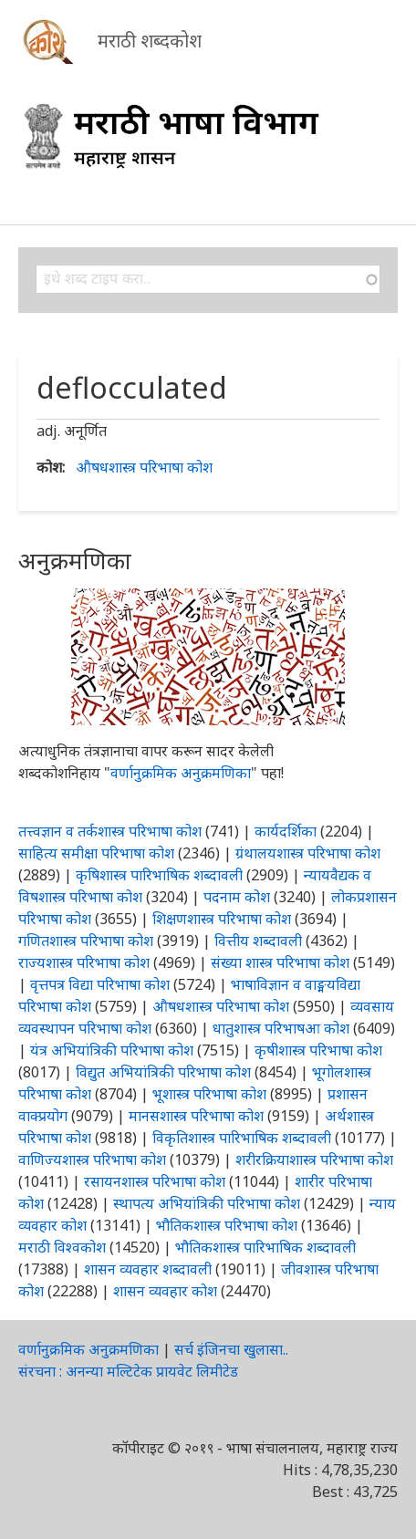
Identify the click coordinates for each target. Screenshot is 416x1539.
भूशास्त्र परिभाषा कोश (209, 1094)
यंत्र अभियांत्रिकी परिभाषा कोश (111, 1050)
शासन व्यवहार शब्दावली (148, 1269)
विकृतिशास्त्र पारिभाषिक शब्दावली (243, 1138)
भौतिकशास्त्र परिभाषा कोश (226, 1225)
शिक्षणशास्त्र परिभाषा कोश (221, 919)
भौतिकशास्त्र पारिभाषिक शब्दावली (265, 1247)
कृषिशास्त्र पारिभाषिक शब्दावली (159, 875)
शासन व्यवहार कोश (165, 1291)
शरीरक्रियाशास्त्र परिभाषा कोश (314, 1159)
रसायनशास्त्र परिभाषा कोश (154, 1181)
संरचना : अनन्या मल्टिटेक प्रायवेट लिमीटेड (128, 1371)
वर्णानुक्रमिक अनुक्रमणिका (180, 773)
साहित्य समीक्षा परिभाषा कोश (96, 853)
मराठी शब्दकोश (150, 40)
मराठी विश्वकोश (62, 1247)
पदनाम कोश (236, 897)
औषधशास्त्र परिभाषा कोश (144, 467)
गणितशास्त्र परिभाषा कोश (85, 941)
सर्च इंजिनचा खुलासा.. (231, 1349)
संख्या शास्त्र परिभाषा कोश (280, 962)
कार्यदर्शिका (286, 831)
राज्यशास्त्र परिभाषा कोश (84, 962)
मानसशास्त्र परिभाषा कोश (196, 1116)
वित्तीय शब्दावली (258, 941)
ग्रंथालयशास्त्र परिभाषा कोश (307, 853)
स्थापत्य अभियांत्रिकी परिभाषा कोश (206, 1203)
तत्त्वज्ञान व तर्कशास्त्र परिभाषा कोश (110, 831)
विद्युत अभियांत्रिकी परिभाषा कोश (163, 1072)
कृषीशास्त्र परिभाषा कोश (318, 1050)
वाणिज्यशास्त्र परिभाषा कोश (92, 1159)
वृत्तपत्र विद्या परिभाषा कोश (100, 984)
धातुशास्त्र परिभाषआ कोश (281, 1028)
